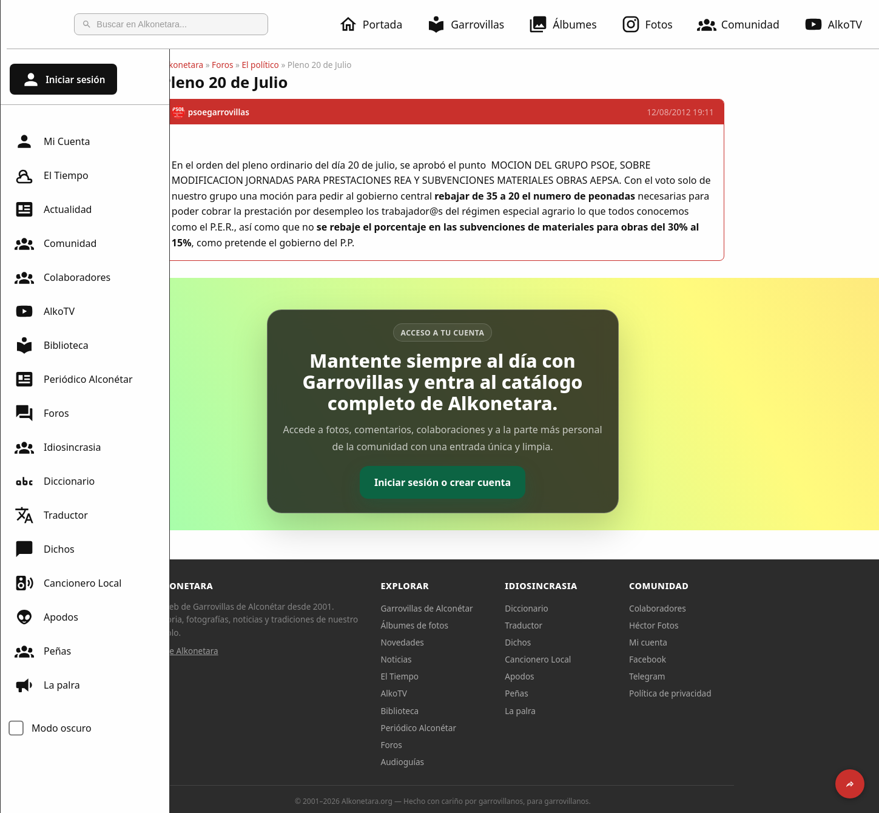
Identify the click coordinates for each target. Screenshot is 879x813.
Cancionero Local (68, 583)
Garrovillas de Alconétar (508, 608)
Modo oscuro (62, 728)
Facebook (729, 659)
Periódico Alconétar (74, 379)
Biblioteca (52, 345)
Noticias (477, 659)
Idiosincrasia (58, 447)
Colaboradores (62, 277)
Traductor (51, 515)
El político (341, 64)
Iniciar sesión (63, 79)
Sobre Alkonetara (267, 650)
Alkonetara (264, 64)
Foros (42, 413)
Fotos (654, 24)
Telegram (729, 676)
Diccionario (55, 481)
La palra (47, 685)
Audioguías (484, 761)
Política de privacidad (752, 693)
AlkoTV (45, 311)
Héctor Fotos (735, 625)
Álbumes (570, 24)
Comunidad (745, 24)
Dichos (45, 549)
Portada (377, 24)
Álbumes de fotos (496, 625)
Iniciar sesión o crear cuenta (524, 482)
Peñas (43, 651)
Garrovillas (472, 24)
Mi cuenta (730, 642)
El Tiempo (52, 175)
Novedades (483, 642)
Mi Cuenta (52, 141)
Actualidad (53, 209)
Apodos (46, 617)
